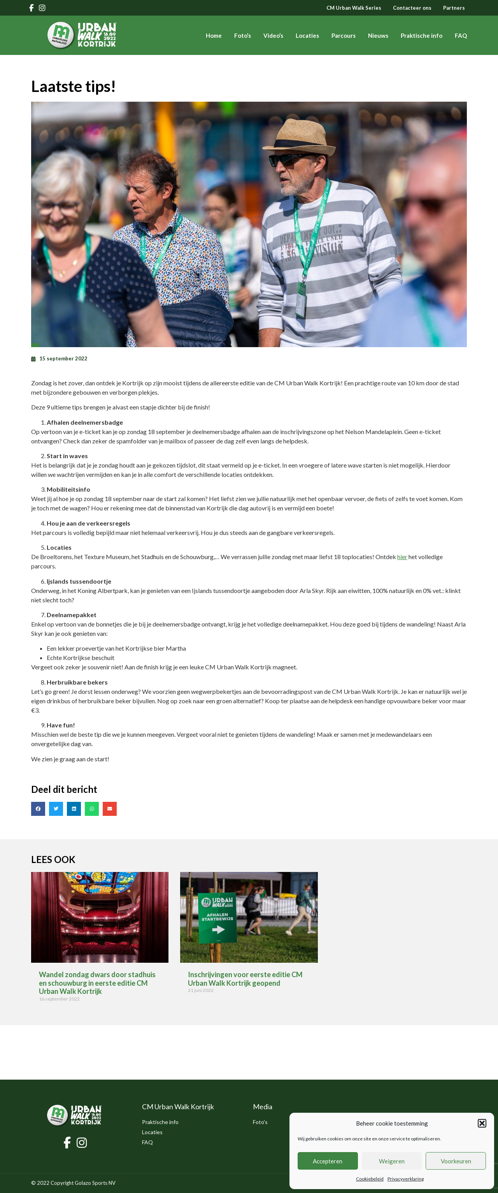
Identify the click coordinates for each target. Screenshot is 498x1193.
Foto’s (242, 35)
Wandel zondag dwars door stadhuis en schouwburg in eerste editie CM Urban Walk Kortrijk (97, 982)
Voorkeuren (456, 1161)
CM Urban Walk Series (353, 8)
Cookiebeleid (370, 1179)
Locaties (307, 35)
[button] (482, 1123)
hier (402, 556)
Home (214, 35)
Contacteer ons (412, 8)
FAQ (461, 35)
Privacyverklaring (406, 1179)
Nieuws (378, 35)
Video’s (273, 35)
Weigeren (392, 1161)
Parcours (343, 35)
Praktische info (421, 35)
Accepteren (327, 1161)
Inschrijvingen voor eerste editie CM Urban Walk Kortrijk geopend (245, 978)
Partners (454, 8)
